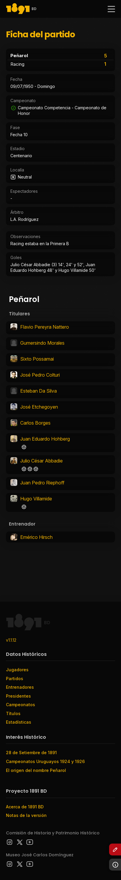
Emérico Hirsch (36, 537)
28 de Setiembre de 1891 (31, 752)
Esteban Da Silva (38, 391)
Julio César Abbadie (41, 461)
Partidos (14, 678)
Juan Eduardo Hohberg (45, 439)
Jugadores (17, 669)
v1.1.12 (11, 640)
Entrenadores (20, 687)
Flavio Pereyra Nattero (44, 327)
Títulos (13, 713)
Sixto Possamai (37, 359)
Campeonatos (20, 704)
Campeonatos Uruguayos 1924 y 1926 (45, 761)
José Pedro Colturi (40, 375)
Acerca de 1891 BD (25, 806)
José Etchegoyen (39, 407)
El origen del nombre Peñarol (36, 770)
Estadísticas (18, 722)
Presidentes (18, 695)
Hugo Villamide (36, 499)
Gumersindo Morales (42, 343)
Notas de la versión (26, 815)
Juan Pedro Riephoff (42, 483)
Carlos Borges (35, 423)
